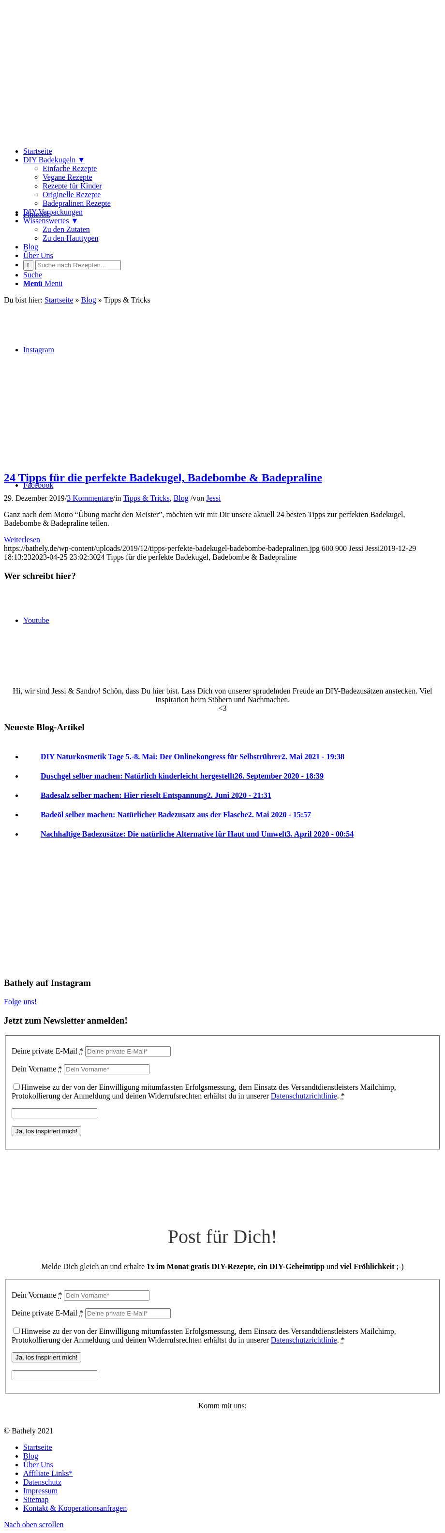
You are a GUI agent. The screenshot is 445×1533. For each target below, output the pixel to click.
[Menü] (42, 283)
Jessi (213, 498)
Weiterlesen (22, 539)
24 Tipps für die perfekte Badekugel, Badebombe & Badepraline (163, 477)
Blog (181, 498)
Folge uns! (20, 1002)
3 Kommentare (90, 498)
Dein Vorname (37, 1069)
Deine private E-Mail (47, 1051)
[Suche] (32, 275)
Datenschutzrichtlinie (304, 1096)
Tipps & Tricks (146, 498)
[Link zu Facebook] (38, 485)
